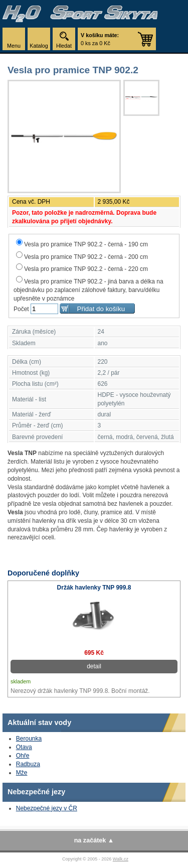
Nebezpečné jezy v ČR (46, 808)
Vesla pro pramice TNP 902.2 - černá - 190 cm (82, 244)
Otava (24, 747)
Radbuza (28, 764)
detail (94, 666)
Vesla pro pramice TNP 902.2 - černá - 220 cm (82, 268)
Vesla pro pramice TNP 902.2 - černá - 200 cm (82, 256)
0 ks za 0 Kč (100, 39)
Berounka (29, 738)
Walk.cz (120, 858)
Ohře (23, 755)
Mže (22, 772)
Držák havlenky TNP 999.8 (94, 587)
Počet (21, 309)
